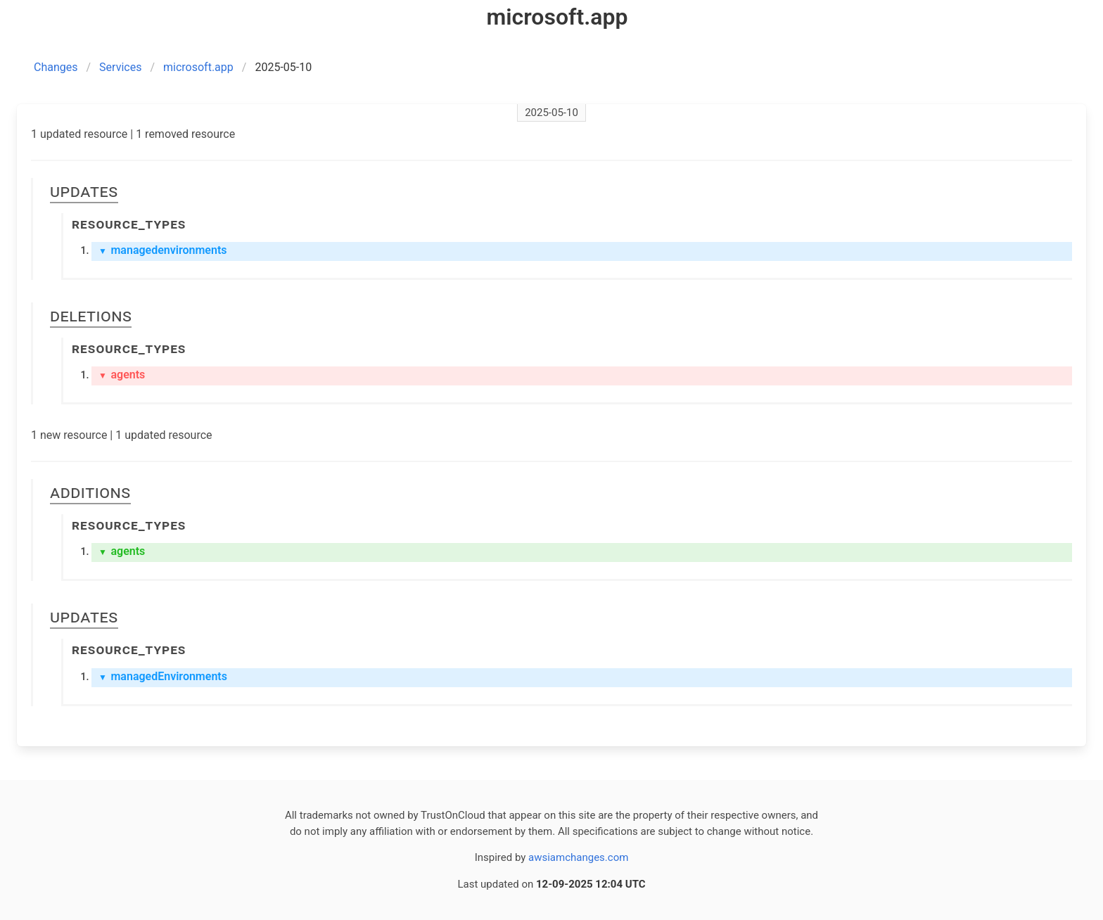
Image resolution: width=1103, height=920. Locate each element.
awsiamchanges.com (578, 857)
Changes (56, 67)
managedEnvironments (162, 676)
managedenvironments (162, 250)
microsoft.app (198, 67)
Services (120, 67)
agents (121, 374)
